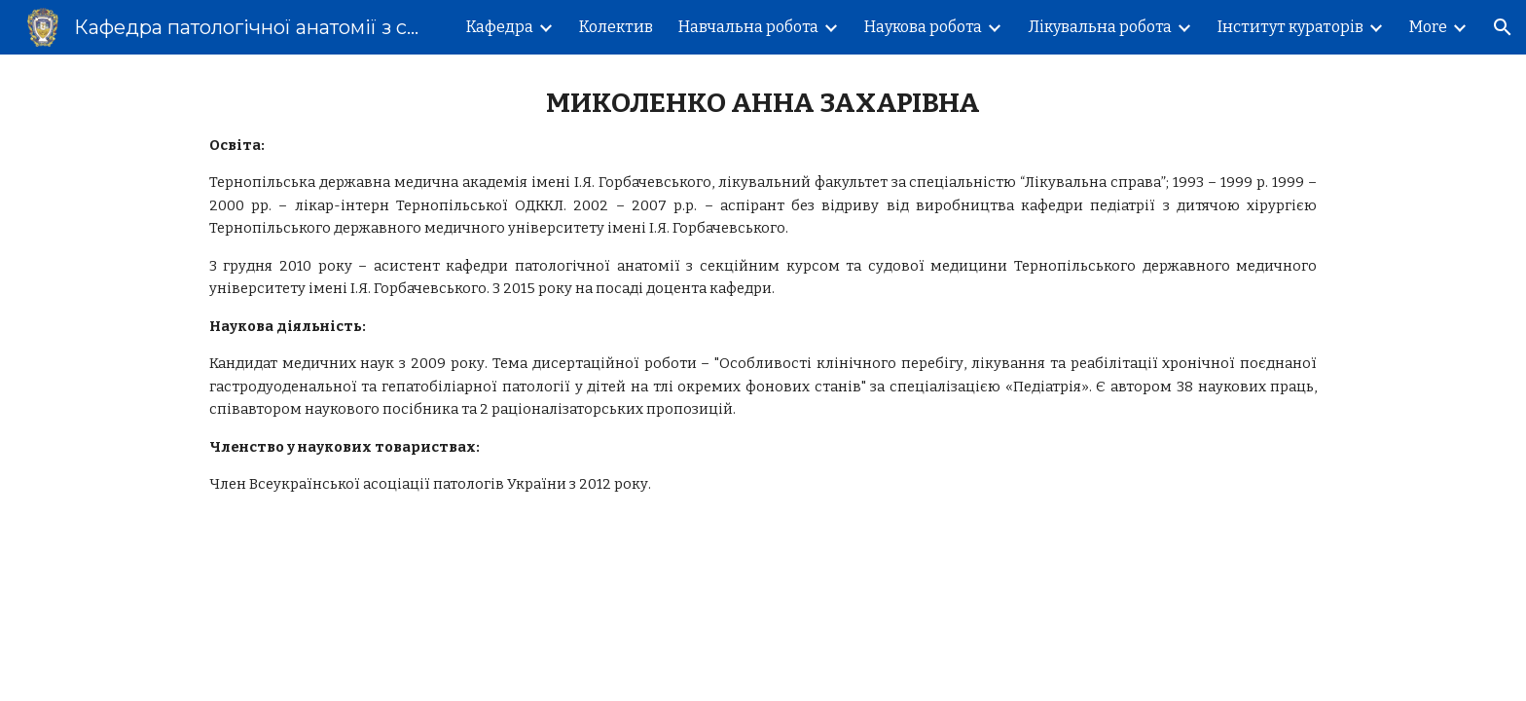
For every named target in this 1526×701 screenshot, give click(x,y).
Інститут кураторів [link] (1290, 27)
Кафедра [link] (499, 27)
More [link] (1428, 27)
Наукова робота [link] (923, 27)
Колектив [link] (616, 27)
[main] (763, 291)
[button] (1502, 27)
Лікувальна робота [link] (1100, 27)
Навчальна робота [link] (748, 27)
